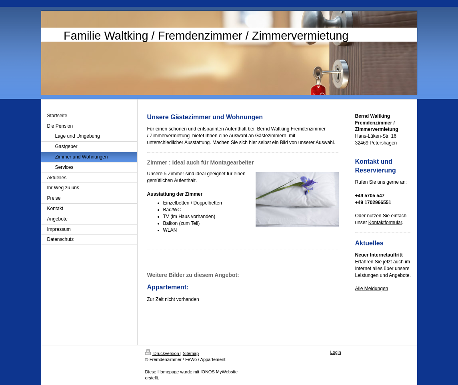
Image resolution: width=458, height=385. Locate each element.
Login (335, 352)
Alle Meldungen (371, 288)
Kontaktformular (385, 222)
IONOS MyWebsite (219, 371)
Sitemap (191, 353)
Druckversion (162, 353)
